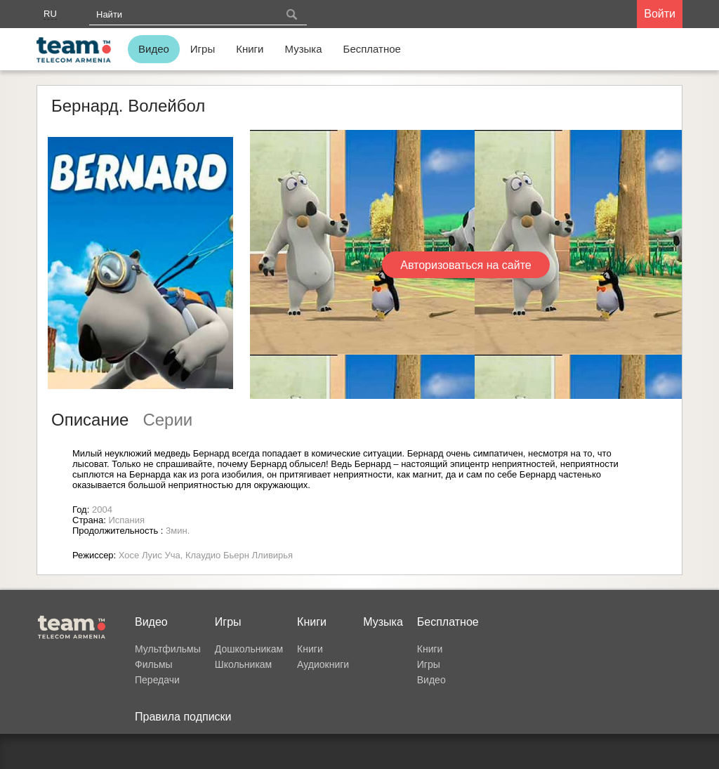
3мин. (178, 530)
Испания (126, 520)
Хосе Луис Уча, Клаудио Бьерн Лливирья (206, 555)
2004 (102, 509)
